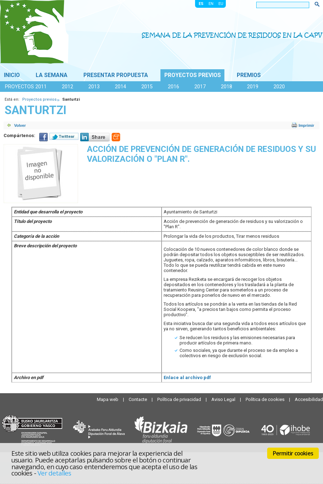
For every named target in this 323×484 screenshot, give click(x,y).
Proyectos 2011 (26, 86)
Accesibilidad (309, 399)
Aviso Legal (223, 399)
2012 (67, 86)
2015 (147, 86)
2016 (173, 86)
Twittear (67, 136)
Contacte (138, 399)
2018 (226, 86)
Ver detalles (54, 472)
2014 (120, 86)
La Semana (51, 75)
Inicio (12, 75)
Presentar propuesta (115, 75)
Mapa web (108, 399)
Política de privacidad (179, 399)
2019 (252, 86)
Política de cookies (266, 399)
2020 (279, 86)
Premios (249, 75)
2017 (200, 86)
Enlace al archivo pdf (187, 377)
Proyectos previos (192, 75)
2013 (94, 86)
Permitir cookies (293, 453)
